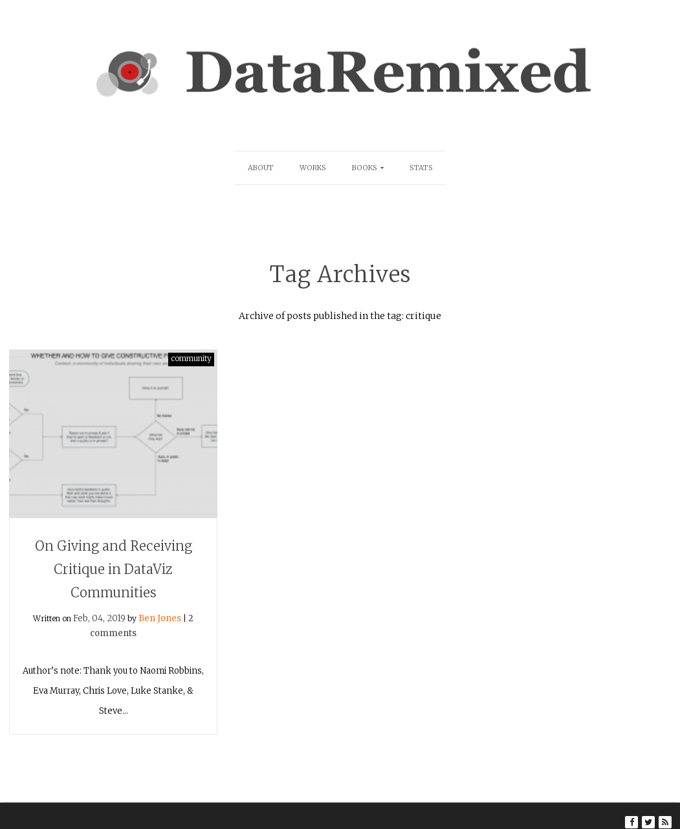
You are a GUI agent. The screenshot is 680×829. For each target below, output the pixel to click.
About (261, 167)
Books (364, 167)
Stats (421, 167)
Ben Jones (159, 618)
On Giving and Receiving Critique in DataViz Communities (113, 569)
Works (313, 167)
